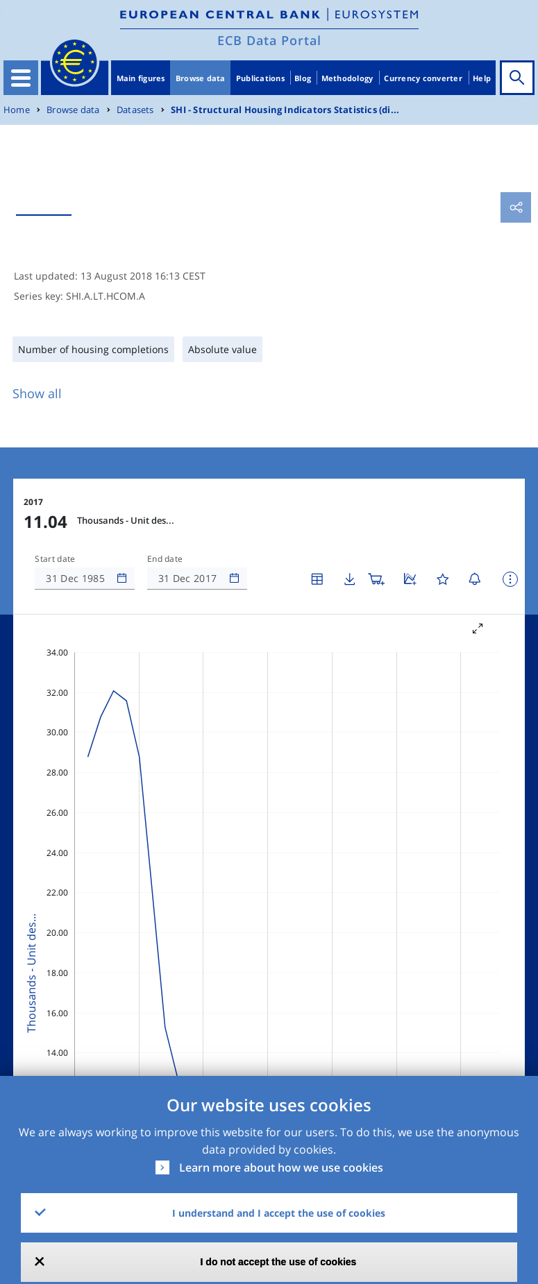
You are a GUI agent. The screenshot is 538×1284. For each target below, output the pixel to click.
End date (165, 559)
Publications (260, 78)
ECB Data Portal (269, 40)
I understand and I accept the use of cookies (278, 1212)
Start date (55, 559)
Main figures (141, 78)
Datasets (135, 110)
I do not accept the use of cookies (279, 1261)
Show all (37, 393)
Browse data (201, 78)
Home (16, 110)
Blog (302, 78)
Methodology (347, 78)
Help (482, 78)
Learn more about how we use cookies (281, 1167)
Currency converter (423, 78)
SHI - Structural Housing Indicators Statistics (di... (285, 110)
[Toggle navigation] (20, 77)
